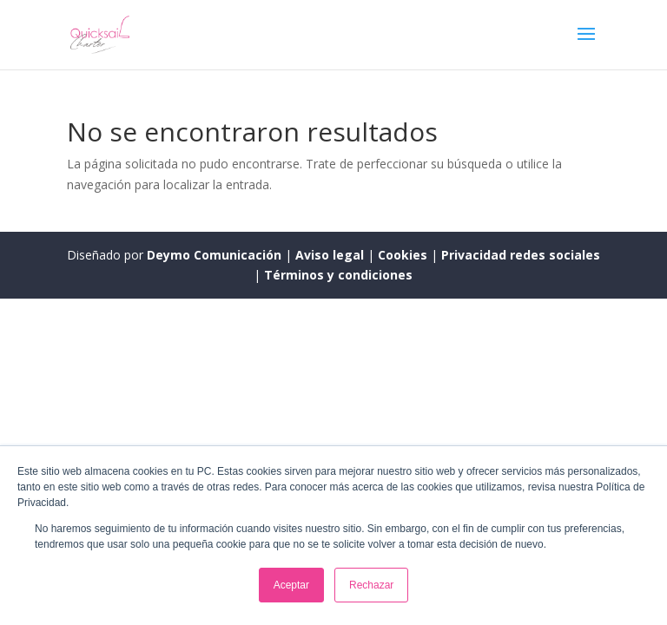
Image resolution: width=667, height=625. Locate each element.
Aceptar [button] (291, 585)
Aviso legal (331, 255)
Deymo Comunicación (216, 255)
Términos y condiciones (338, 274)
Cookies (404, 255)
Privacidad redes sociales (520, 255)
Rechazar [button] (371, 585)
